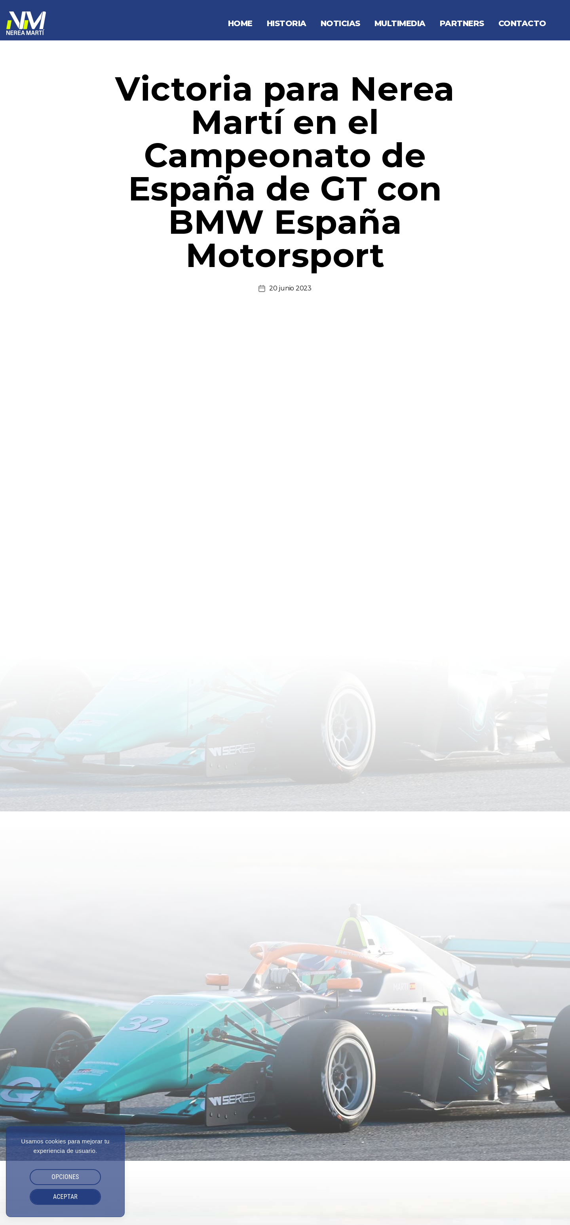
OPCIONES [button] (65, 1177)
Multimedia (400, 23)
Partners (462, 23)
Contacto (522, 23)
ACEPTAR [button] (65, 1196)
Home (240, 23)
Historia (286, 23)
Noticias (340, 23)
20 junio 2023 (290, 288)
